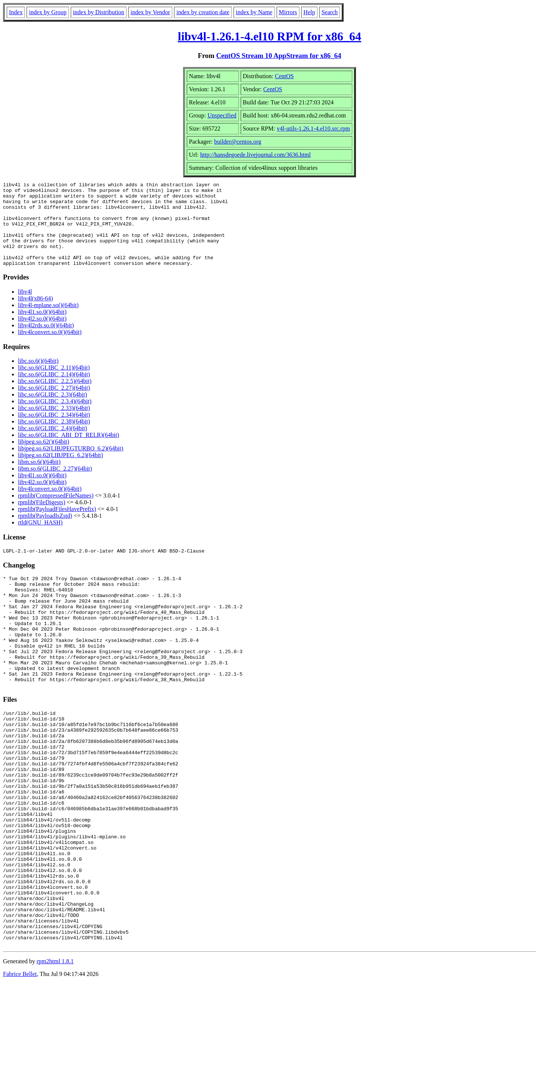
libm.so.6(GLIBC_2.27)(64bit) (55, 485)
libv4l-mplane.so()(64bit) (48, 322)
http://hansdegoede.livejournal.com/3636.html (255, 155)
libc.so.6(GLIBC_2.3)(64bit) (52, 411)
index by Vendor (150, 12)
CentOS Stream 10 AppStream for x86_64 (278, 55)
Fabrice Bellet (20, 1061)
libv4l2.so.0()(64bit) (42, 335)
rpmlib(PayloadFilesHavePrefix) (57, 526)
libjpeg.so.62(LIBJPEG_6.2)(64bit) (60, 472)
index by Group (47, 12)
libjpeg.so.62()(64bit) (43, 458)
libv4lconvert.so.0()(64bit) (50, 349)
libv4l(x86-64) (35, 315)
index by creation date (202, 12)
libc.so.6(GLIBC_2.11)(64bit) (54, 384)
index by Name (254, 12)
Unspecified (221, 115)
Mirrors (288, 12)
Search (330, 12)
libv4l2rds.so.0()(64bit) (46, 342)
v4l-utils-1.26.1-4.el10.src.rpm (313, 128)
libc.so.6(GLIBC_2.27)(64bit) (54, 404)
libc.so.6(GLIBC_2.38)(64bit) (54, 438)
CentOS (284, 76)
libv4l (25, 308)
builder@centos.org (237, 141)
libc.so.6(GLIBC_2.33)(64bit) (54, 425)
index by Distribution (98, 12)
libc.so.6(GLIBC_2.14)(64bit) (54, 391)
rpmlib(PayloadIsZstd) (45, 532)
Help (309, 12)
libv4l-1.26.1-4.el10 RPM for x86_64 (269, 36)
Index (15, 12)
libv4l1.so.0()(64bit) (42, 328)
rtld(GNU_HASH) (40, 539)
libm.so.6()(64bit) (39, 478)
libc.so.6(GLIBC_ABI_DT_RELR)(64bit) (68, 452)
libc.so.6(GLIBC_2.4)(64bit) (52, 445)
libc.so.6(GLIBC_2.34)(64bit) (54, 431)
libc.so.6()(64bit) (38, 377)
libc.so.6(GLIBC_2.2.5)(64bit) (54, 398)
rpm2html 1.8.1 (55, 1049)
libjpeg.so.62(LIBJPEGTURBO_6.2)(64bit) (70, 465)
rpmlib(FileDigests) (41, 519)
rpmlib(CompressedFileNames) (56, 512)
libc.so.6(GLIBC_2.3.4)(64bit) (54, 418)
